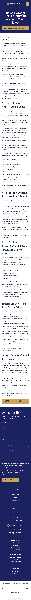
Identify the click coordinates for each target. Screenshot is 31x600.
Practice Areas (15, 492)
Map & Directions (15, 549)
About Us (15, 489)
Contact (15, 508)
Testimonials (15, 503)
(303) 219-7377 (15, 532)
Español (15, 506)
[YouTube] (17, 520)
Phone (3, 433)
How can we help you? (7, 450)
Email (3, 439)
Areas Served (15, 494)
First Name (4, 422)
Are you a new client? (7, 445)
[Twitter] (14, 520)
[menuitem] (8, 594)
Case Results (15, 500)
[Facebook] (10, 520)
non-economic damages (14, 321)
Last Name (4, 428)
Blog (15, 497)
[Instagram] (21, 520)
